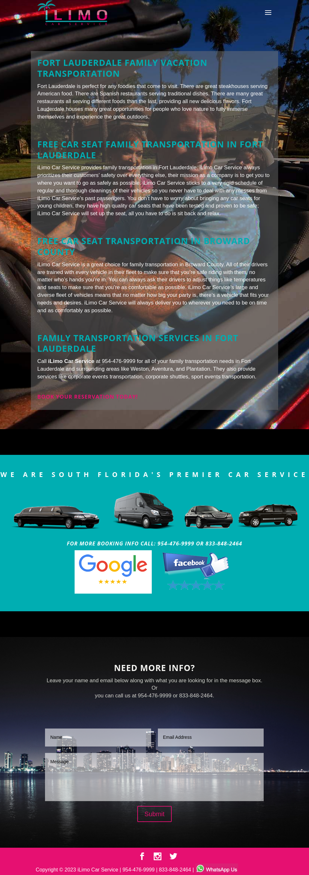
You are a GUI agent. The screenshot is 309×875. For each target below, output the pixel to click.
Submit (154, 814)
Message (154, 777)
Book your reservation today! (87, 396)
